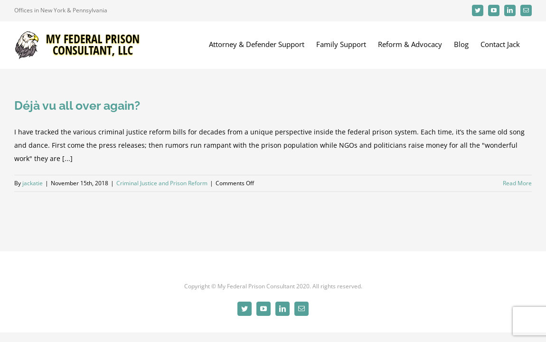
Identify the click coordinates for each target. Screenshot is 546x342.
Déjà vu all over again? (77, 105)
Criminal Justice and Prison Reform (161, 183)
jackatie (32, 183)
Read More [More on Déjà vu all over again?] (517, 183)
